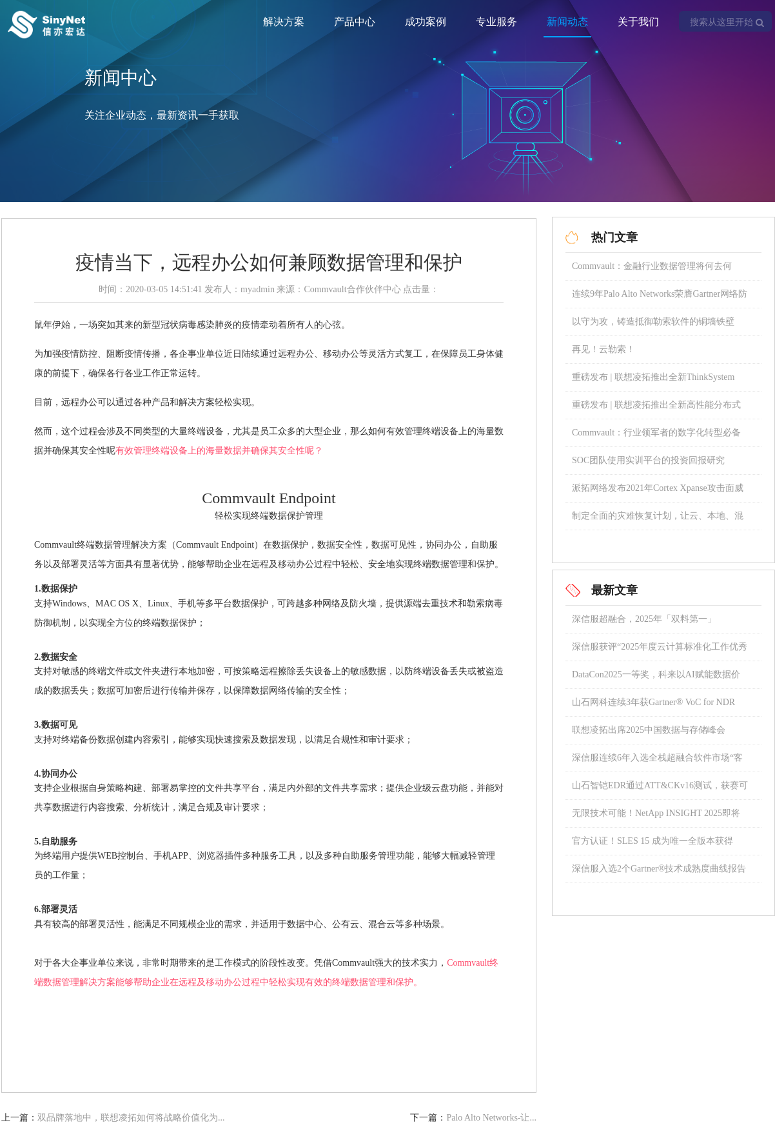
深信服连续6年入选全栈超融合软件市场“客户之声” (657, 762)
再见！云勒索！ (603, 349)
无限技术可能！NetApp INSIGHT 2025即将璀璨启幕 (656, 817)
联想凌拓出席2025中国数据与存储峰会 (648, 730)
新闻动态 (567, 21)
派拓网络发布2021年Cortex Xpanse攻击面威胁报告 (657, 492)
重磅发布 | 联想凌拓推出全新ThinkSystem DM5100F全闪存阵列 (653, 381)
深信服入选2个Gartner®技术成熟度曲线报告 (659, 868)
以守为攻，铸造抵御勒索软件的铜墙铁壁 (653, 321)
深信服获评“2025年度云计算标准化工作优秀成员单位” (659, 651)
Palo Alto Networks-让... (491, 1117)
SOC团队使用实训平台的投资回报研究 (648, 460)
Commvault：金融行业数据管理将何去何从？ (652, 270)
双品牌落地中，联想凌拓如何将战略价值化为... (131, 1117)
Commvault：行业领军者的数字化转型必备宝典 (656, 437)
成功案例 (425, 21)
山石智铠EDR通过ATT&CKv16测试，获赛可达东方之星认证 (660, 790)
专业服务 (496, 21)
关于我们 (638, 21)
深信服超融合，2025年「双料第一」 (644, 619)
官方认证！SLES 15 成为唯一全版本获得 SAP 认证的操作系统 (652, 845)
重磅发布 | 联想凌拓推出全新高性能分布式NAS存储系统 (656, 409)
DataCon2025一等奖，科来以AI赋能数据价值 (656, 679)
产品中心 (354, 21)
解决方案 (283, 21)
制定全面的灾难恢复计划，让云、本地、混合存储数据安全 (657, 520)
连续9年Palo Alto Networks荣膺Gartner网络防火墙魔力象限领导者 (659, 298)
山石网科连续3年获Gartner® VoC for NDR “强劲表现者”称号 (653, 706)
